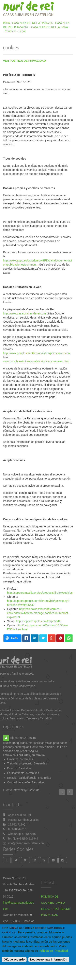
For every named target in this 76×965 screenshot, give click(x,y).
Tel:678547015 (17, 846)
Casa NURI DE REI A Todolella (32, 23)
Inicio (6, 23)
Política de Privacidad (53, 952)
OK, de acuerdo (14, 961)
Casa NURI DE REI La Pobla (49, 27)
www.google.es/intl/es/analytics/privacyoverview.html (36, 361)
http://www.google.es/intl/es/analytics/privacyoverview (36, 353)
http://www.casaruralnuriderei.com (24, 313)
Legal (21, 31)
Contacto (10, 31)
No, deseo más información (48, 961)
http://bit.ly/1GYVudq (26, 790)
